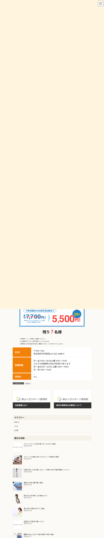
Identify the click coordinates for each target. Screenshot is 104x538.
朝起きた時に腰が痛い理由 (33, 483)
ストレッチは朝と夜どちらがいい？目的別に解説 (41, 457)
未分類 (16, 430)
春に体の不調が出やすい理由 (34, 509)
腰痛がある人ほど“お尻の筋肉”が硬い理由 (39, 534)
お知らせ (28, 383)
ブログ (16, 426)
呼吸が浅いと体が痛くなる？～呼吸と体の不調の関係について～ (47, 470)
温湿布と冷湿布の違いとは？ (34, 521)
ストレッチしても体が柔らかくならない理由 (40, 444)
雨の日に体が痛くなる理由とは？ (36, 496)
